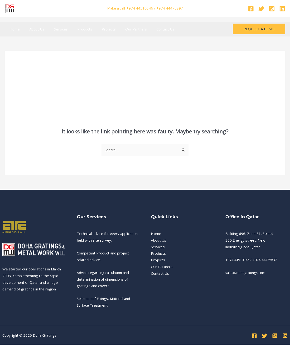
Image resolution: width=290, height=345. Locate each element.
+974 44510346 (238, 260)
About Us (33, 29)
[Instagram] (272, 9)
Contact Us (150, 29)
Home (13, 29)
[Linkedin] (282, 9)
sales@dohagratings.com (245, 272)
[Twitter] (261, 9)
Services (55, 29)
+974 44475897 (268, 260)
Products (76, 29)
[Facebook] (251, 9)
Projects (98, 29)
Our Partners (123, 29)
